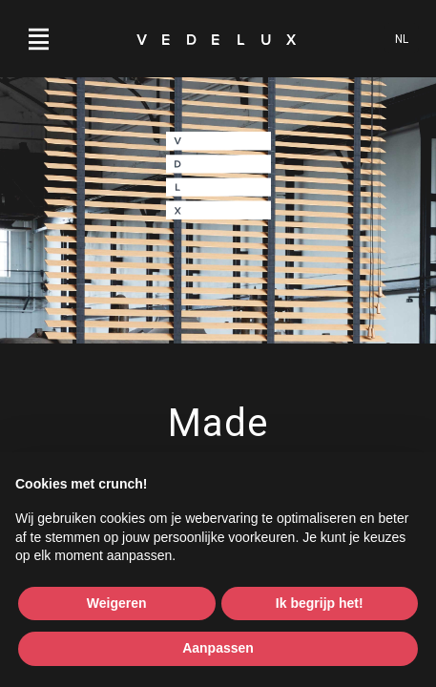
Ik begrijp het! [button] (319, 603)
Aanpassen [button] (218, 648)
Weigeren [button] (117, 603)
